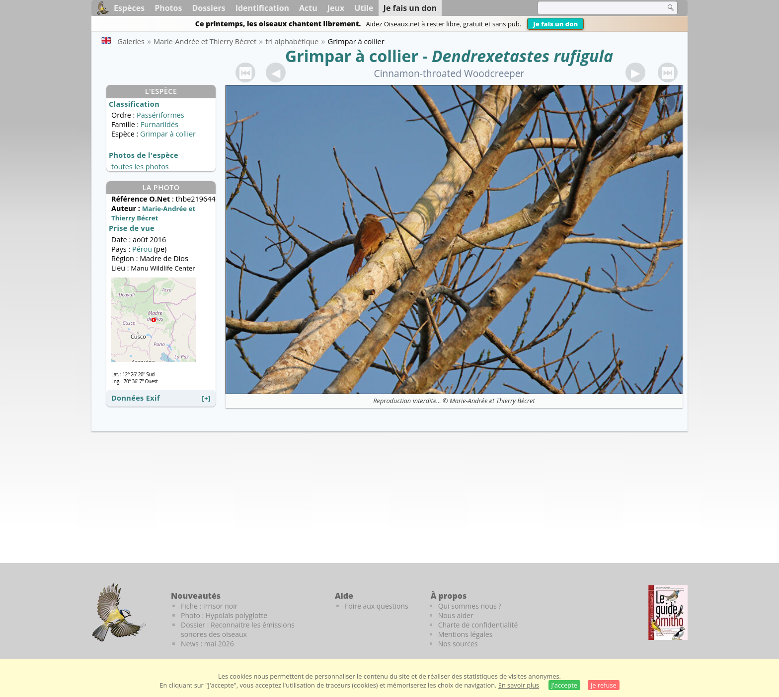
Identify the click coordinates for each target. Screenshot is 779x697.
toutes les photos (140, 166)
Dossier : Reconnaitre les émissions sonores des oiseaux (238, 629)
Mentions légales (465, 634)
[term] (595, 7)
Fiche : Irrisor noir (209, 606)
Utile (363, 7)
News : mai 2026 (207, 643)
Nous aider (455, 615)
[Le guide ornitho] (668, 612)
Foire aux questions (376, 606)
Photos (168, 7)
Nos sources (458, 643)
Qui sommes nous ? (470, 606)
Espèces (129, 7)
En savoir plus (518, 685)
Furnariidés (159, 124)
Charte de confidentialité (478, 624)
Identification (262, 7)
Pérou (142, 249)
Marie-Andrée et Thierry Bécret (492, 400)
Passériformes (160, 115)
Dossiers (208, 7)
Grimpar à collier (351, 56)
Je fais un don (555, 23)
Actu (308, 7)
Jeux (336, 7)
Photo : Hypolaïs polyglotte (224, 615)
